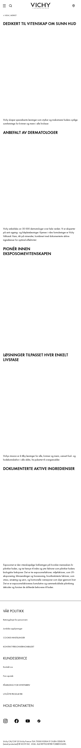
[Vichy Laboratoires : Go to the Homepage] (40, 6)
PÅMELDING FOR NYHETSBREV (16, 685)
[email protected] (10, 744)
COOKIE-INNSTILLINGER (14, 637)
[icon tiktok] (39, 721)
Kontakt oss (8, 667)
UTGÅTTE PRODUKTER (12, 694)
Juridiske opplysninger (12, 628)
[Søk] (10, 6)
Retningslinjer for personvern (15, 619)
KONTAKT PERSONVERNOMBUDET (18, 646)
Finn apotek (8, 676)
